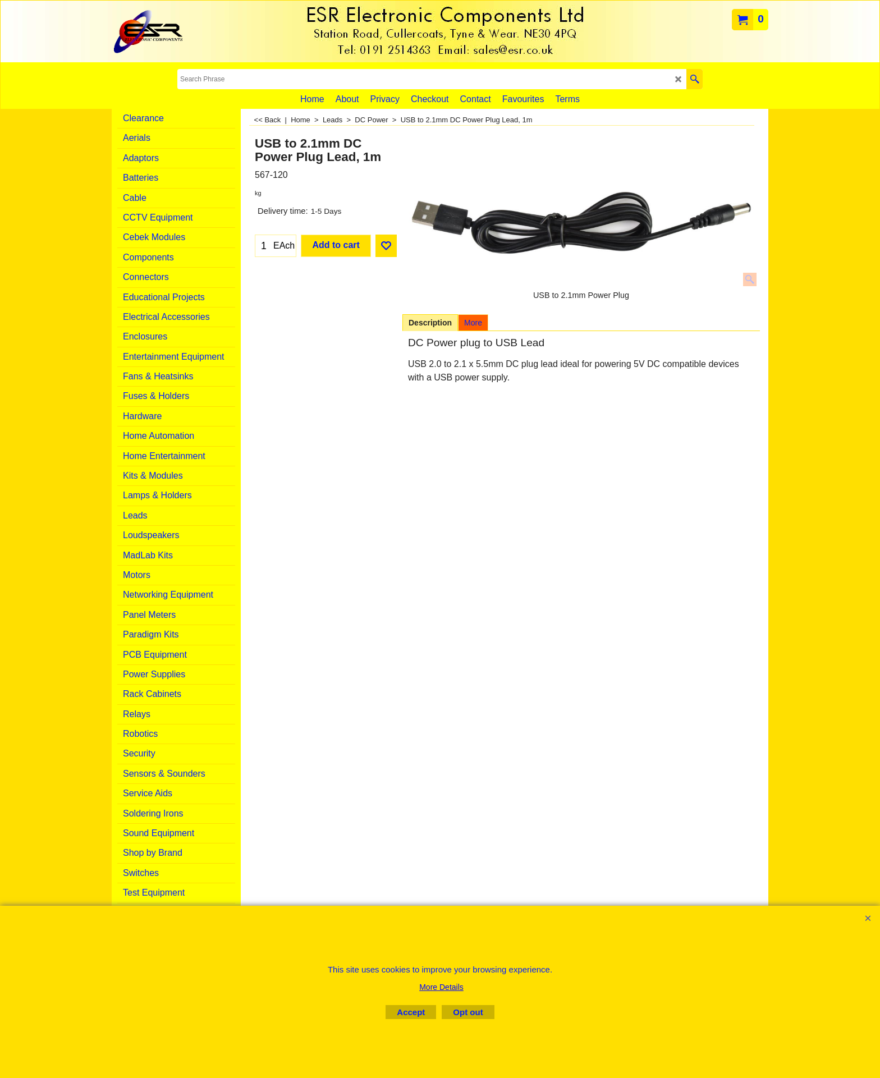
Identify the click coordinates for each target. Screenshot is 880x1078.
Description (430, 322)
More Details (441, 987)
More (473, 322)
